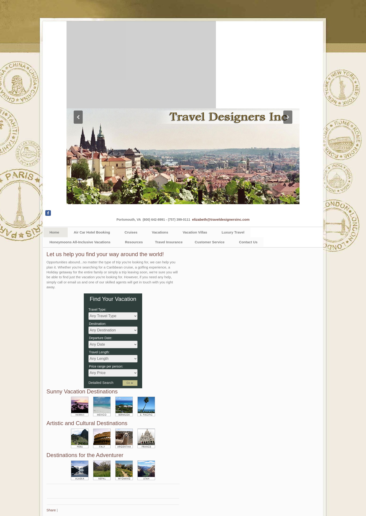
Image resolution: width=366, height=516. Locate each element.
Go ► (130, 383)
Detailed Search (100, 383)
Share (51, 510)
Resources (134, 242)
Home (54, 232)
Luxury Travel (233, 232)
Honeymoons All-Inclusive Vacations (79, 242)
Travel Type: (97, 309)
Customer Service (210, 242)
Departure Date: (100, 338)
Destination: (97, 324)
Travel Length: (99, 352)
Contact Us (248, 242)
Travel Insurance (169, 242)
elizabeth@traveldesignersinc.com (221, 219)
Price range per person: (106, 366)
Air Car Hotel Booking (92, 232)
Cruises (131, 232)
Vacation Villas (195, 232)
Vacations (160, 232)
